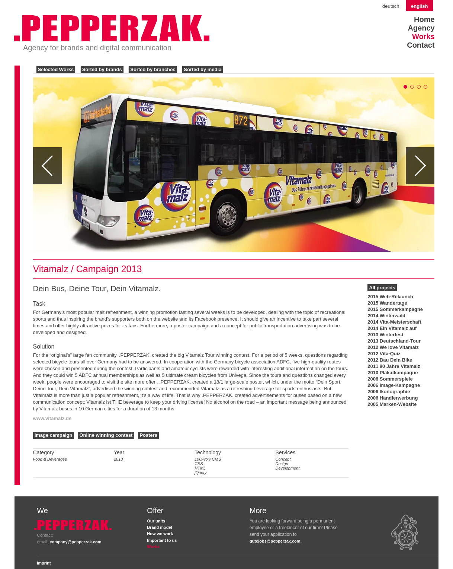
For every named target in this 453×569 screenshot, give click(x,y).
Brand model (159, 527)
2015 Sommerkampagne (395, 309)
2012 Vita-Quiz (384, 353)
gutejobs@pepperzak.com (275, 541)
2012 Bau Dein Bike (389, 360)
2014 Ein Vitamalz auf (392, 328)
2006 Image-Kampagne (393, 385)
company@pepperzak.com (75, 542)
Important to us (162, 540)
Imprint (44, 563)
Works (423, 36)
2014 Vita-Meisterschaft (394, 322)
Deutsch (390, 6)
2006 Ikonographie (388, 391)
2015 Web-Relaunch (390, 296)
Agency (421, 28)
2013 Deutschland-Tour (394, 341)
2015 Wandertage (387, 303)
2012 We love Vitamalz (393, 347)
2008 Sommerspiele (389, 379)
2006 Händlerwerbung (392, 398)
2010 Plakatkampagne (392, 372)
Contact (420, 45)
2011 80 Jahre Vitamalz (393, 366)
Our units (156, 521)
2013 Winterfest (385, 334)
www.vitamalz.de (52, 418)
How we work (160, 533)
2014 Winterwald (386, 315)
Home (424, 19)
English (419, 6)
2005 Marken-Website (392, 404)
